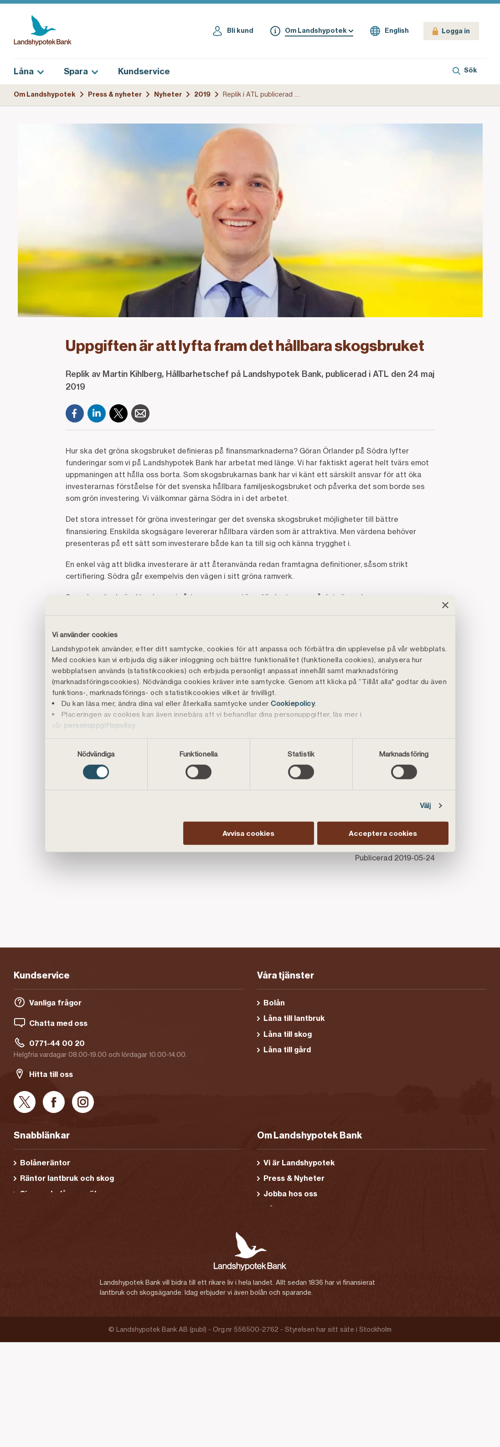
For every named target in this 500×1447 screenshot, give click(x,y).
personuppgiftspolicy (100, 725)
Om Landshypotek (45, 94)
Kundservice (144, 71)
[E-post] (140, 413)
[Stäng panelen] (445, 605)
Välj (425, 805)
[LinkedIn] (97, 413)
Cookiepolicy (293, 703)
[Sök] (465, 71)
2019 (202, 94)
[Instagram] (83, 1102)
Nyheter (168, 94)
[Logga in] (451, 31)
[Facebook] (75, 413)
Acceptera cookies (383, 833)
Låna (29, 71)
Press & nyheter (115, 94)
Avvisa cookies (248, 833)
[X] (118, 413)
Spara (81, 71)
